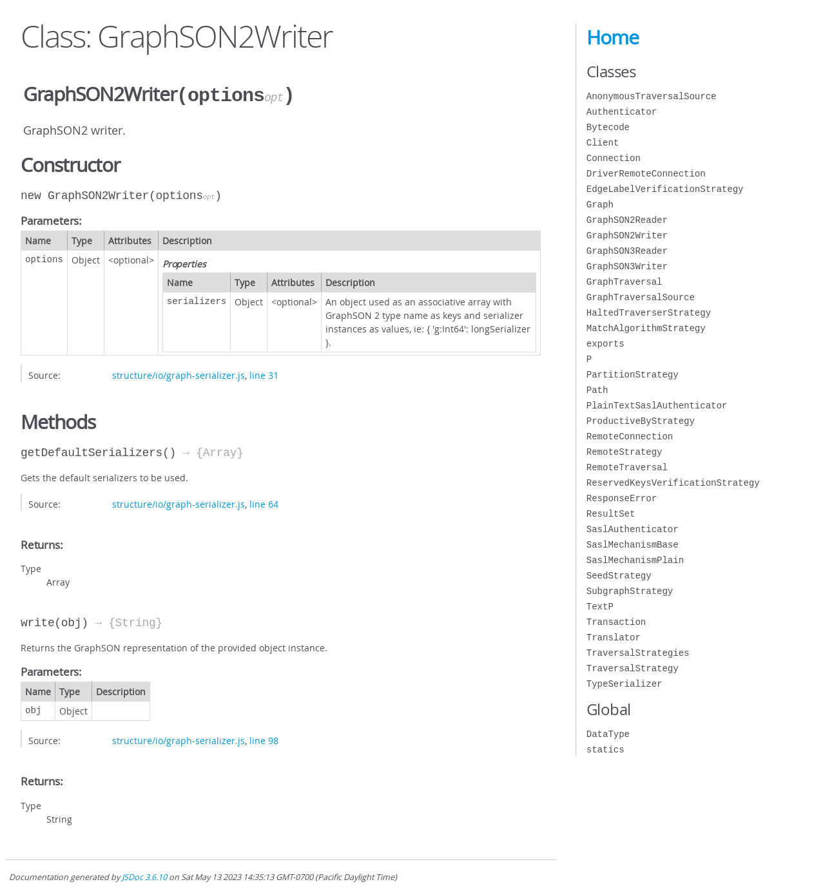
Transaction (616, 622)
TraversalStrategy (633, 668)
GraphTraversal (625, 282)
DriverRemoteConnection (646, 174)
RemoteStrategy (625, 452)
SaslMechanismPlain (635, 560)
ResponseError (622, 498)
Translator (614, 637)
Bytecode (608, 127)
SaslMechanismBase (633, 545)
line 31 (263, 374)
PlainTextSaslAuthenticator (657, 405)
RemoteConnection (630, 436)
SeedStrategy (619, 576)
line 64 (263, 503)
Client (603, 143)
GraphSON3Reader (627, 251)
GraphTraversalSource (641, 297)
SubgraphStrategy (630, 591)
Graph (600, 204)
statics (606, 749)
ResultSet (611, 514)
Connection (614, 158)
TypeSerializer (625, 684)
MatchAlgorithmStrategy (646, 328)
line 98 (263, 739)
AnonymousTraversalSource (652, 96)
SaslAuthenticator (633, 529)
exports (606, 344)
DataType (608, 734)
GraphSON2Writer (627, 235)
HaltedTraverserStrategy (649, 313)
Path (597, 390)
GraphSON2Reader (627, 220)
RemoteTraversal (627, 467)
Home (613, 37)
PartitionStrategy (633, 375)
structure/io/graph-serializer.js (178, 374)
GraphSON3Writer (627, 266)
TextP (600, 606)
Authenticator (622, 112)
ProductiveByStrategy (641, 421)
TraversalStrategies (638, 653)
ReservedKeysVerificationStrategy (673, 483)
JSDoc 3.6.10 (144, 875)
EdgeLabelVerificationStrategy (665, 189)
